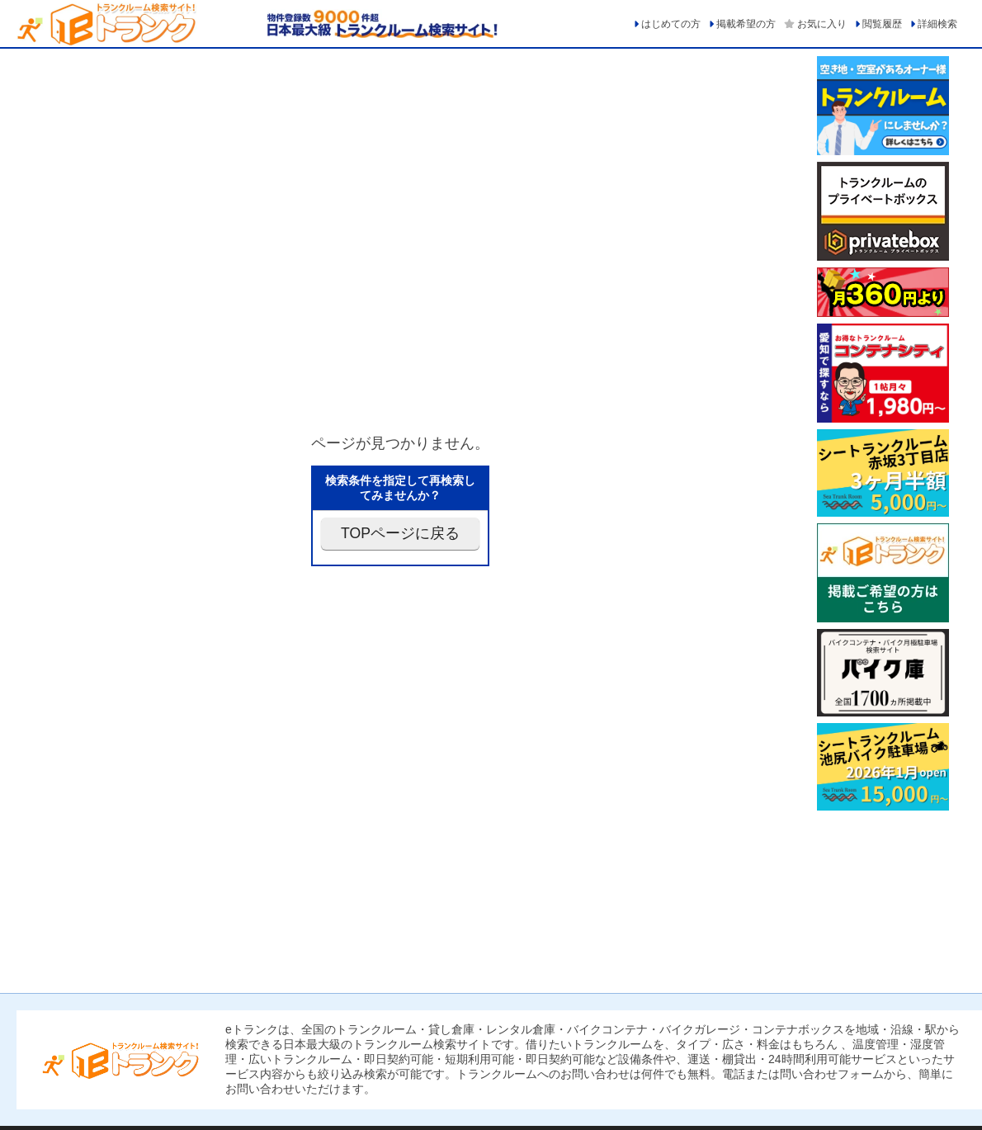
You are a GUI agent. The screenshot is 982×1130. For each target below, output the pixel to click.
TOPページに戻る (400, 533)
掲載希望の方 (746, 24)
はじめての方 (671, 24)
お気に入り (822, 24)
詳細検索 (937, 24)
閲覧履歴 (882, 24)
